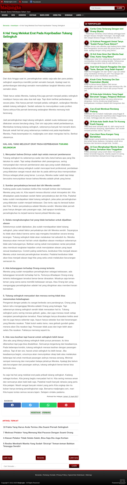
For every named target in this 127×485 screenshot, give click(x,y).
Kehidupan (22, 15)
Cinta (13, 15)
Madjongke (11, 7)
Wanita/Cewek (44, 15)
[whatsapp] (48, 405)
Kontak (25, 2)
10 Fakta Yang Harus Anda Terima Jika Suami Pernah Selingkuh (35, 427)
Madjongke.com (10, 2)
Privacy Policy (62, 475)
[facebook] (12, 405)
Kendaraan (68, 15)
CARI (119, 8)
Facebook (37, 2)
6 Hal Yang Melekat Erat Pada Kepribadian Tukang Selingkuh (37, 34)
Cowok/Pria (57, 15)
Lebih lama (73, 458)
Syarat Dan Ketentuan (76, 475)
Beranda (5, 15)
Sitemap (89, 475)
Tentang (46, 475)
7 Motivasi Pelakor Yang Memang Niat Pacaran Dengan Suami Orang (38, 432)
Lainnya (78, 15)
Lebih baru (7, 458)
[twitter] (30, 405)
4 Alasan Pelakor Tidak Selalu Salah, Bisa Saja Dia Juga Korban (35, 438)
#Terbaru (46, 413)
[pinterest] (66, 405)
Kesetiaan (33, 15)
